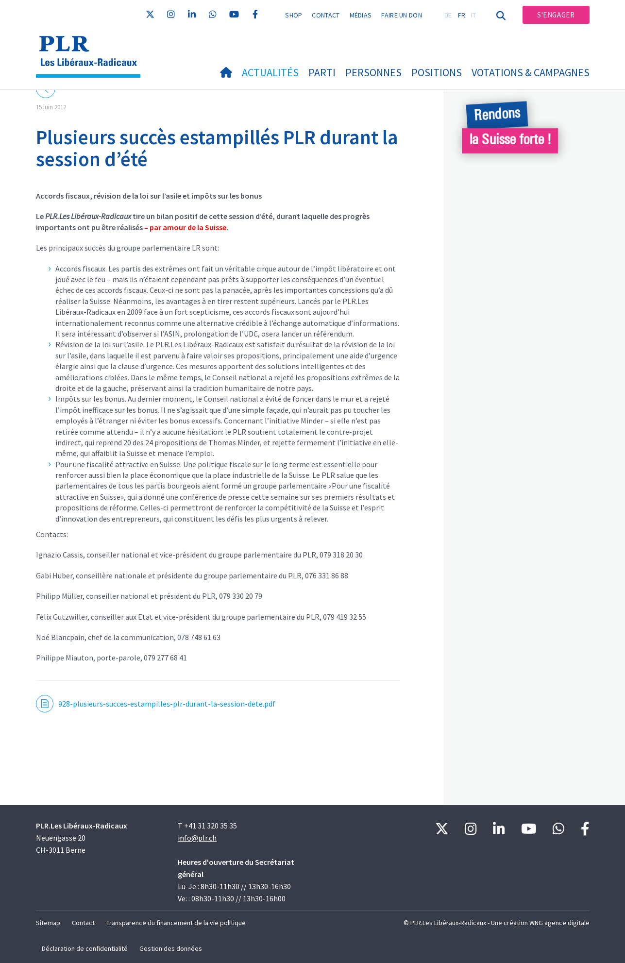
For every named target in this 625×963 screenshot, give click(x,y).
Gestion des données (170, 948)
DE (448, 15)
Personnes (373, 72)
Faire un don (401, 15)
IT (473, 15)
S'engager (555, 14)
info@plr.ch (197, 838)
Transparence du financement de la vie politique (176, 922)
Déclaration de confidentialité (85, 948)
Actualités (270, 72)
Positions (436, 72)
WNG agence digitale (559, 922)
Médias (361, 15)
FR (462, 15)
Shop (293, 15)
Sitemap (48, 922)
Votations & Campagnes (531, 72)
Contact (325, 15)
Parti (322, 72)
